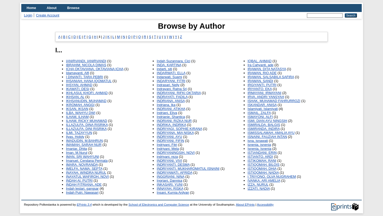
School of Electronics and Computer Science (158, 204)
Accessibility (265, 204)
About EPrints (245, 204)
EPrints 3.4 (84, 204)
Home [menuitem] (31, 8)
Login (28, 15)
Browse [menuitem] (73, 8)
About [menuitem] (52, 8)
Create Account (47, 15)
